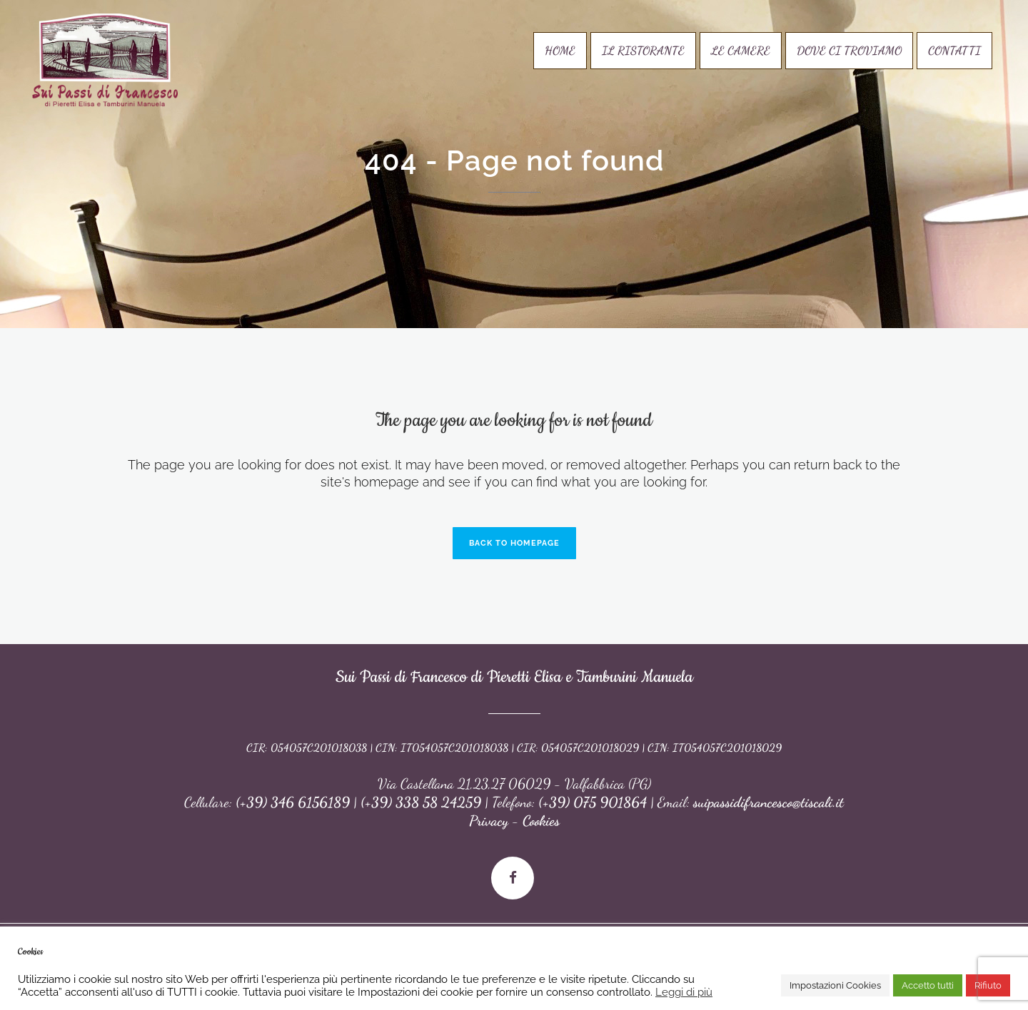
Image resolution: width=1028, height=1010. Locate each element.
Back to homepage (514, 543)
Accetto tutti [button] (928, 985)
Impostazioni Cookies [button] (835, 985)
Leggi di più (683, 992)
